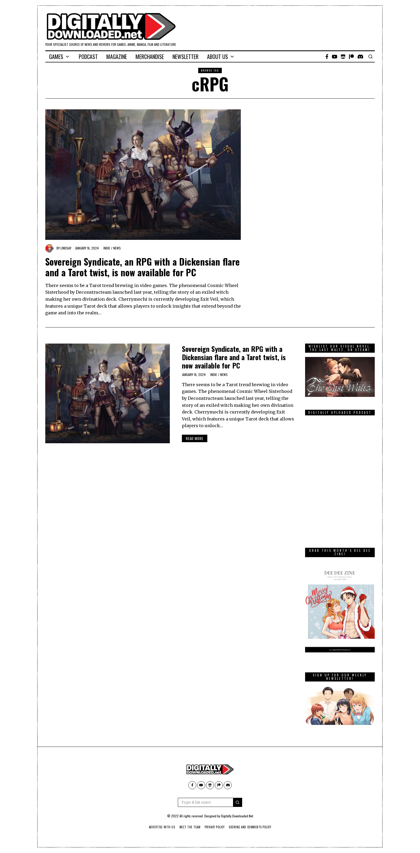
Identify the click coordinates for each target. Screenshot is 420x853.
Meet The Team (188, 827)
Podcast (88, 57)
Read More (194, 438)
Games (56, 57)
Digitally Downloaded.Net (237, 816)
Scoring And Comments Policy (253, 827)
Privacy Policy (215, 827)
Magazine (116, 57)
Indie (106, 248)
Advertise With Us (158, 827)
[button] (237, 802)
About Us (217, 57)
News (117, 248)
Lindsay (66, 248)
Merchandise (150, 57)
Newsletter (185, 57)
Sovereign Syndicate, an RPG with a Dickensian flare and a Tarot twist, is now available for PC (142, 267)
